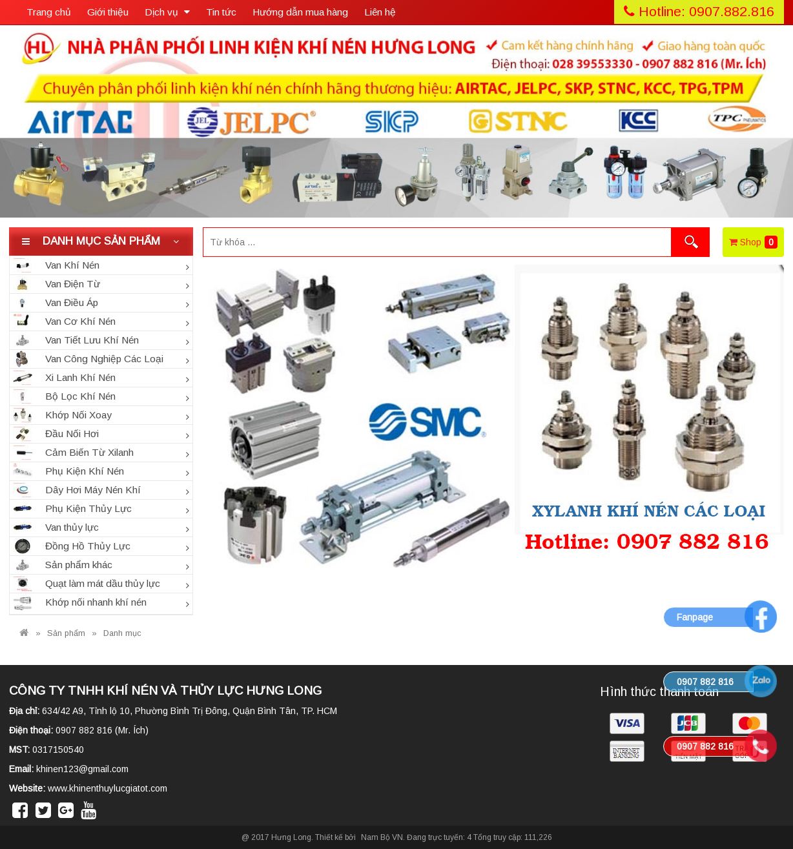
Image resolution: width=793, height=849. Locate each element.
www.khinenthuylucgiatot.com (107, 788)
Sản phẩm (66, 633)
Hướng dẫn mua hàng (300, 11)
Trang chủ (48, 11)
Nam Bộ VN (382, 837)
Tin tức (221, 11)
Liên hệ (380, 11)
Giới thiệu (108, 11)
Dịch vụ (167, 11)
